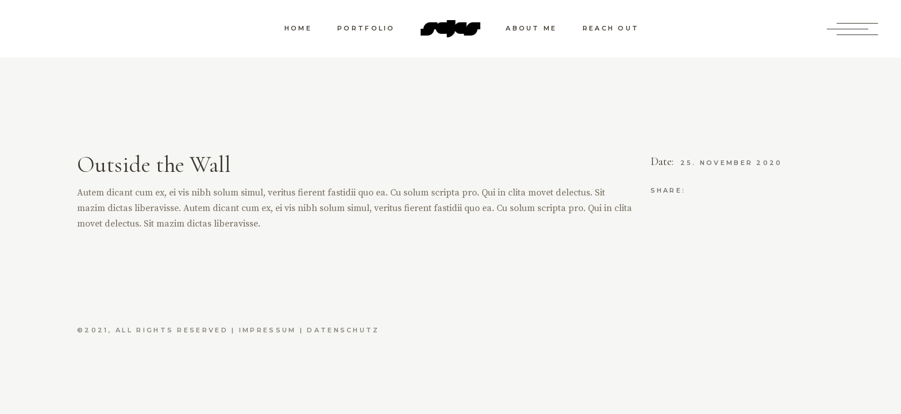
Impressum (268, 330)
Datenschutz (343, 330)
